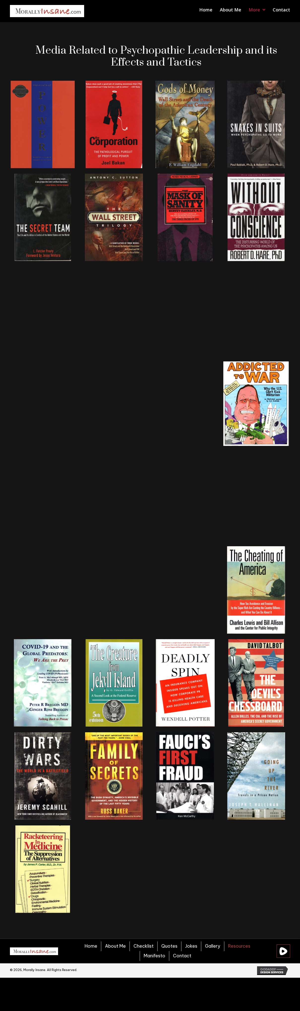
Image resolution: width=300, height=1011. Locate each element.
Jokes (191, 946)
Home (91, 946)
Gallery (212, 946)
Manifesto (154, 956)
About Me (115, 946)
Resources (239, 946)
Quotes (169, 946)
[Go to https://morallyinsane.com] (47, 11)
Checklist (143, 946)
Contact (182, 956)
